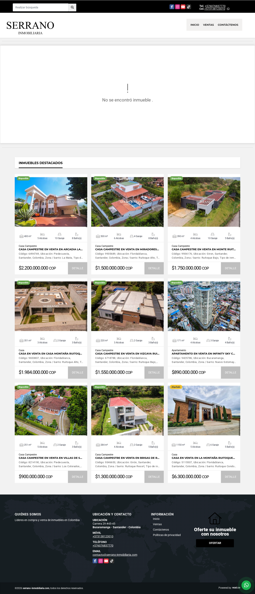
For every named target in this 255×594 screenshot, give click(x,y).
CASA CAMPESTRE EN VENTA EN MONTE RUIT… (204, 249)
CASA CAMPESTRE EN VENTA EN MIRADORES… (127, 249)
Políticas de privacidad (167, 535)
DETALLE (77, 268)
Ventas (208, 24)
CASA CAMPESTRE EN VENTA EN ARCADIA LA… (51, 249)
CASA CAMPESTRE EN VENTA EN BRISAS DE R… (127, 457)
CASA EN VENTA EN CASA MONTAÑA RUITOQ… (50, 353)
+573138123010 (214, 8)
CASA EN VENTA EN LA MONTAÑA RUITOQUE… (203, 457)
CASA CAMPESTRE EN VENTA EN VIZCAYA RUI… (127, 353)
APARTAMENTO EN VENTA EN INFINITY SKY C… (203, 353)
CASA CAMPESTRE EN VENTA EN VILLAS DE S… (50, 457)
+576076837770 (215, 6)
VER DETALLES (51, 202)
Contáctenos (228, 24)
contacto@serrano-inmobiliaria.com (115, 554)
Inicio (194, 24)
